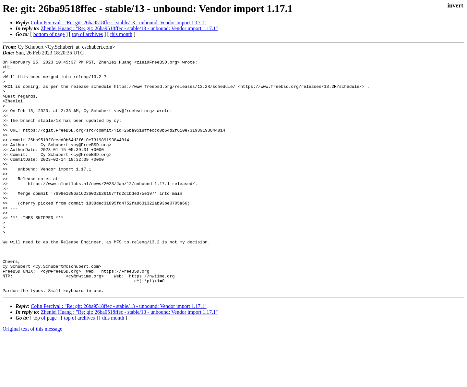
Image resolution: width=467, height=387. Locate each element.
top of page (45, 364)
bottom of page (49, 34)
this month (121, 34)
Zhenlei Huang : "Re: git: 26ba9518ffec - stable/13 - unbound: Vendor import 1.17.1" (129, 28)
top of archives (87, 34)
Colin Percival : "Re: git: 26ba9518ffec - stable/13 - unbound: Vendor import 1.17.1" (119, 22)
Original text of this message (32, 375)
